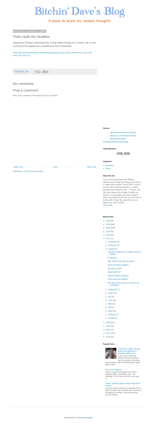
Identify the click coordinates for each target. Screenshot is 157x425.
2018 (108, 330)
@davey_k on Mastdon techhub (123, 136)
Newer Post (18, 167)
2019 (108, 326)
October (111, 249)
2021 (108, 238)
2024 (108, 228)
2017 (108, 333)
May (110, 304)
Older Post (91, 167)
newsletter (109, 165)
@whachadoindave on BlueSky (123, 132)
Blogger (89, 418)
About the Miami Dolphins (118, 265)
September (113, 289)
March (111, 311)
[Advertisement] (126, 76)
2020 (108, 323)
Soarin (108, 168)
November (112, 245)
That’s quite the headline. (118, 279)
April (110, 307)
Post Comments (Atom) (33, 171)
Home (55, 167)
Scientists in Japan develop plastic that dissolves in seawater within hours (129, 351)
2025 (108, 224)
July (110, 297)
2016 (108, 337)
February (112, 314)
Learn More (107, 205)
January (111, 318)
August (111, 293)
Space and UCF (114, 272)
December (112, 242)
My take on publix (115, 268)
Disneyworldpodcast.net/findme (116, 142)
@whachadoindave (118, 139)
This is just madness (113, 369)
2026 (108, 221)
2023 (108, 231)
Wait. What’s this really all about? (121, 261)
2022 (108, 235)
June (110, 300)
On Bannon (112, 258)
